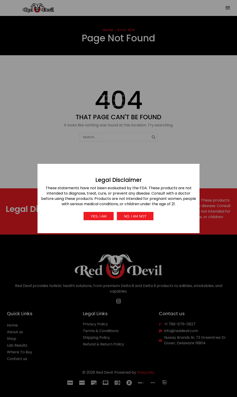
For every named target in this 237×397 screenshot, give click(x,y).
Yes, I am (98, 216)
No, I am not (135, 216)
